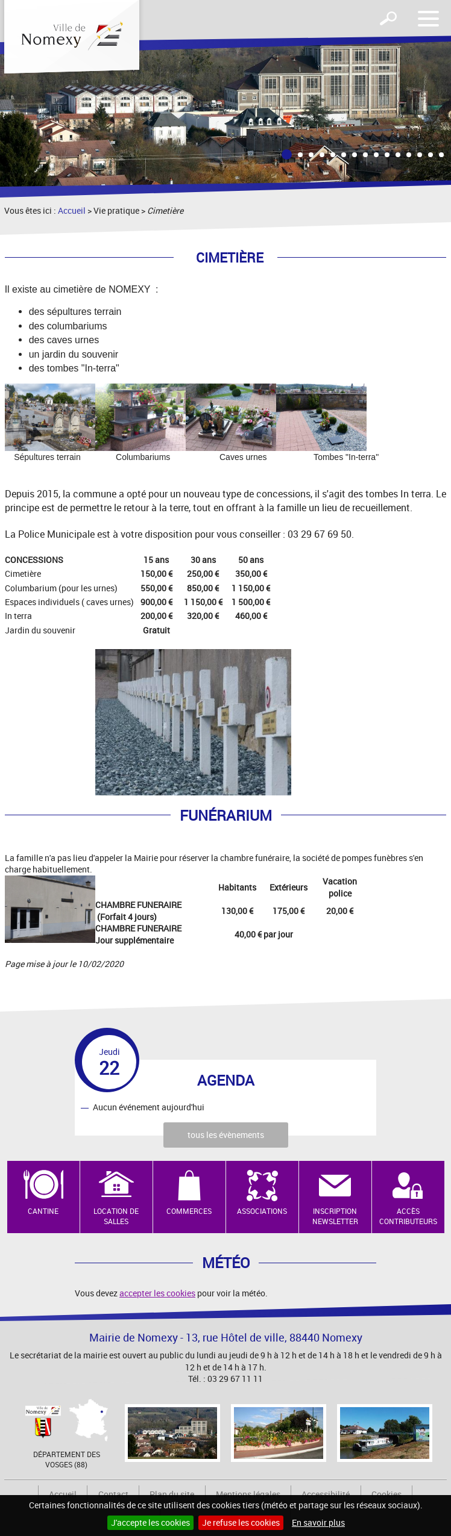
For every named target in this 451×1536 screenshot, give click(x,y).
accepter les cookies (157, 1293)
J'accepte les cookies (150, 1522)
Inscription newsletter (335, 1216)
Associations (262, 1211)
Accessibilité (325, 1494)
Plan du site (172, 1494)
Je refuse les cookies (241, 1522)
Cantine (43, 1211)
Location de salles (116, 1216)
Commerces (189, 1211)
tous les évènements (226, 1134)
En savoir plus (318, 1522)
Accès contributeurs (408, 1216)
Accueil (72, 210)
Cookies (386, 1494)
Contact (113, 1494)
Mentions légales (248, 1494)
